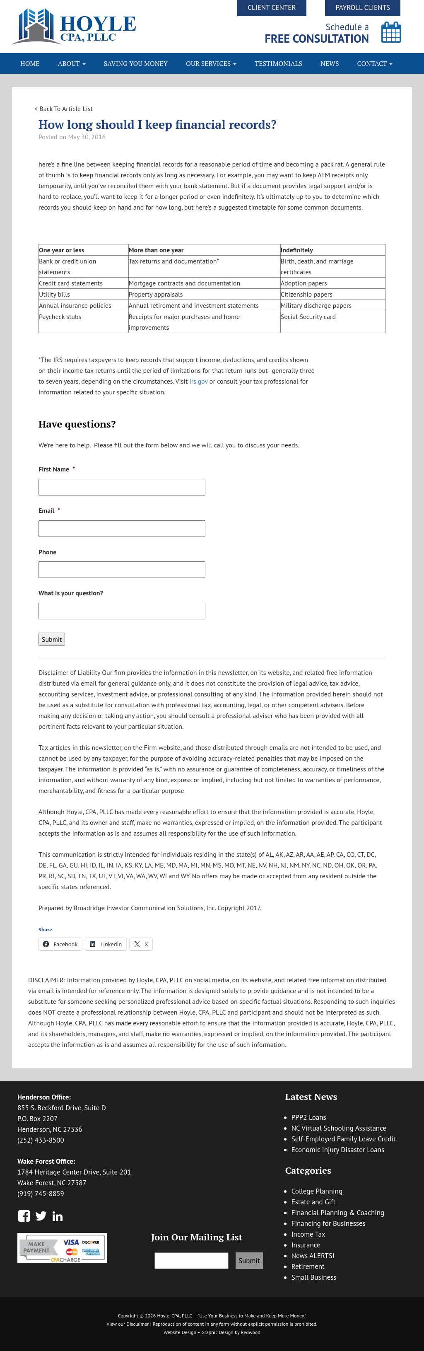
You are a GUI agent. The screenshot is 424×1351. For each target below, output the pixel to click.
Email (49, 510)
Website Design (180, 1332)
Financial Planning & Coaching (338, 1212)
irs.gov (197, 381)
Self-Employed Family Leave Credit (344, 1138)
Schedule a (317, 33)
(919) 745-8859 (40, 1193)
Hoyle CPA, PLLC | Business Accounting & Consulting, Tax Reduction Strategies (111, 26)
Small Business (314, 1277)
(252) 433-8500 (40, 1140)
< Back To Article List (63, 108)
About (72, 63)
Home (30, 63)
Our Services (211, 63)
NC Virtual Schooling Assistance (339, 1128)
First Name (57, 469)
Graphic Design (217, 1332)
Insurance (306, 1244)
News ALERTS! (313, 1255)
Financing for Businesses (329, 1223)
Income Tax (308, 1234)
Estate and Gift (314, 1201)
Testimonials (278, 63)
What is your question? (71, 593)
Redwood (250, 1332)
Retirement (308, 1266)
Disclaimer (137, 1324)
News (329, 63)
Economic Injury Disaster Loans (338, 1149)
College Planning (317, 1191)
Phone (47, 552)
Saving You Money (136, 63)
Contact (375, 63)
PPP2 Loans (309, 1117)
